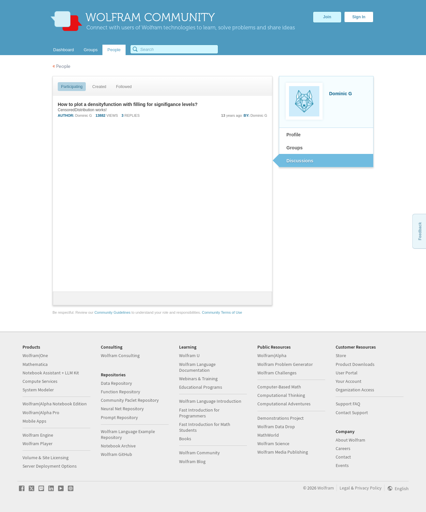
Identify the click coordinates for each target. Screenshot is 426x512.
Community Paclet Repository (130, 400)
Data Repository (116, 383)
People (61, 66)
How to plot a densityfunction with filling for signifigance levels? (128, 104)
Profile (293, 134)
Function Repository (120, 392)
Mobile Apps (34, 421)
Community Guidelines (112, 312)
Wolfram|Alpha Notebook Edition (55, 404)
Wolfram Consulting (120, 355)
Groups (294, 147)
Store (341, 355)
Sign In (358, 17)
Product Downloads (355, 364)
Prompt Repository (119, 417)
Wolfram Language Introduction (210, 401)
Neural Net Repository (122, 409)
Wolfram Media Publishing (282, 452)
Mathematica (35, 364)
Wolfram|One (35, 355)
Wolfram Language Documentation (197, 367)
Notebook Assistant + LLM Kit (51, 373)
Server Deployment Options (50, 466)
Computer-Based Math (279, 387)
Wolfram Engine (38, 435)
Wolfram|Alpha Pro (41, 412)
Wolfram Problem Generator (285, 364)
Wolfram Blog (192, 461)
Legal (345, 488)
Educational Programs (200, 387)
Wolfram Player (38, 443)
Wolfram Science (273, 443)
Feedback (420, 231)
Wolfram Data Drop (276, 426)
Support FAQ (348, 404)
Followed (124, 86)
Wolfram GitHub (116, 454)
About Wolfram (350, 440)
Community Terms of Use (222, 312)
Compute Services (40, 381)
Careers (343, 448)
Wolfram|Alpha (271, 355)
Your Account (348, 381)
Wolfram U (189, 355)
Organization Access (355, 390)
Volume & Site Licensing (45, 457)
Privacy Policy (368, 488)
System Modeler (38, 390)
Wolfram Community (199, 453)
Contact (343, 457)
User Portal (347, 373)
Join (327, 17)
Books (185, 439)
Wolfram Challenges (277, 373)
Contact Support (352, 412)
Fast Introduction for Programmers (199, 413)
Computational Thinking (281, 395)
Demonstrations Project (280, 418)
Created (99, 86)
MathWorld (268, 435)
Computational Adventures (284, 404)
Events (342, 465)
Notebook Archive (118, 446)
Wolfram (325, 488)
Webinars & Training (198, 379)
